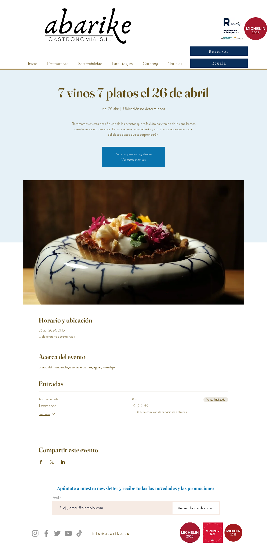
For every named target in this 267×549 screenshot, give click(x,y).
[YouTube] (68, 533)
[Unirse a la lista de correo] (195, 508)
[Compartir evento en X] (52, 462)
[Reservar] (219, 51)
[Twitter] (57, 533)
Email (55, 497)
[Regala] (219, 63)
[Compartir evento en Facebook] (41, 462)
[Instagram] (35, 533)
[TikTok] (79, 533)
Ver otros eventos (133, 159)
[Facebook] (46, 533)
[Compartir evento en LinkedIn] (63, 462)
